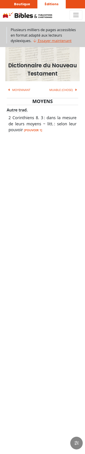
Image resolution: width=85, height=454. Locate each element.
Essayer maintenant (52, 40)
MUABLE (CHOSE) (63, 90)
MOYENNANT (18, 90)
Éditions (51, 4)
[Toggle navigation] (76, 15)
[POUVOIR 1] (33, 130)
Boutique (22, 4)
